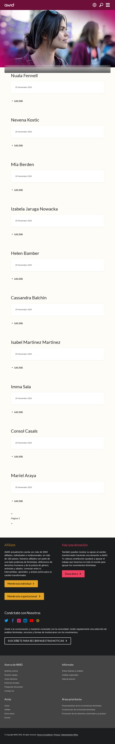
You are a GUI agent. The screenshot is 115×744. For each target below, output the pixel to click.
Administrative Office (69, 735)
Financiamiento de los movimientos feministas (82, 706)
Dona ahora (71, 573)
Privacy (57, 735)
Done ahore (9, 714)
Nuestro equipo (11, 675)
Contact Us (9, 691)
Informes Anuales (11, 683)
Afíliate (7, 709)
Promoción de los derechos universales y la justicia (84, 714)
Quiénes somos (11, 671)
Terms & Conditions (45, 735)
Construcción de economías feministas (78, 709)
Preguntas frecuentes (13, 687)
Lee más (18, 101)
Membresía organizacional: (22, 596)
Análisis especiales (70, 675)
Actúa (6, 706)
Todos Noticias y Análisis (72, 671)
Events (7, 718)
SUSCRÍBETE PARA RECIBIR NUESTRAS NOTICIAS (36, 640)
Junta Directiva (10, 679)
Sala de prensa (68, 679)
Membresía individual (19, 583)
